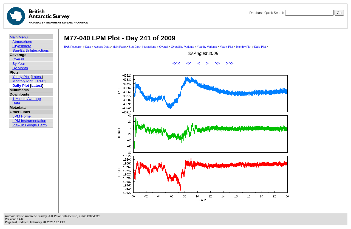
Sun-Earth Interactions (30, 50)
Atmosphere (22, 42)
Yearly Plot (21, 77)
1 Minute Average (26, 99)
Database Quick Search (296, 13)
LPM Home (21, 116)
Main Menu (19, 37)
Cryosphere (21, 46)
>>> (230, 63)
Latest (37, 77)
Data (16, 103)
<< (188, 63)
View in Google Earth (29, 125)
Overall (18, 59)
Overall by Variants (182, 46)
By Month (20, 68)
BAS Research (73, 46)
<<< (176, 63)
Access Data (101, 46)
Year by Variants (207, 46)
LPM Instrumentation (29, 121)
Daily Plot (20, 85)
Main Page (119, 46)
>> (217, 63)
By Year (18, 64)
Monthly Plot (22, 81)
